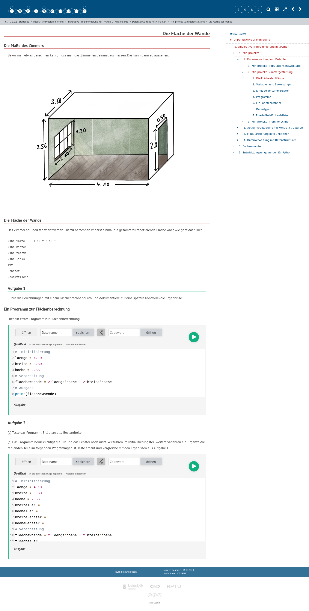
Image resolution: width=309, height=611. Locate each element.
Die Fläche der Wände (220, 21)
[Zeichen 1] (238, 9)
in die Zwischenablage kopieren (45, 344)
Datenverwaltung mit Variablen (149, 21)
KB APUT (181, 573)
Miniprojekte (121, 21)
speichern (83, 332)
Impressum (154, 602)
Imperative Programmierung (48, 21)
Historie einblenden (76, 344)
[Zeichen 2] (245, 9)
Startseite (24, 21)
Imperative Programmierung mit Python (89, 21)
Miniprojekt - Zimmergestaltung (187, 21)
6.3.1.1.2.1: (11, 21)
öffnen (26, 332)
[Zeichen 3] (251, 9)
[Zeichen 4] (258, 9)
